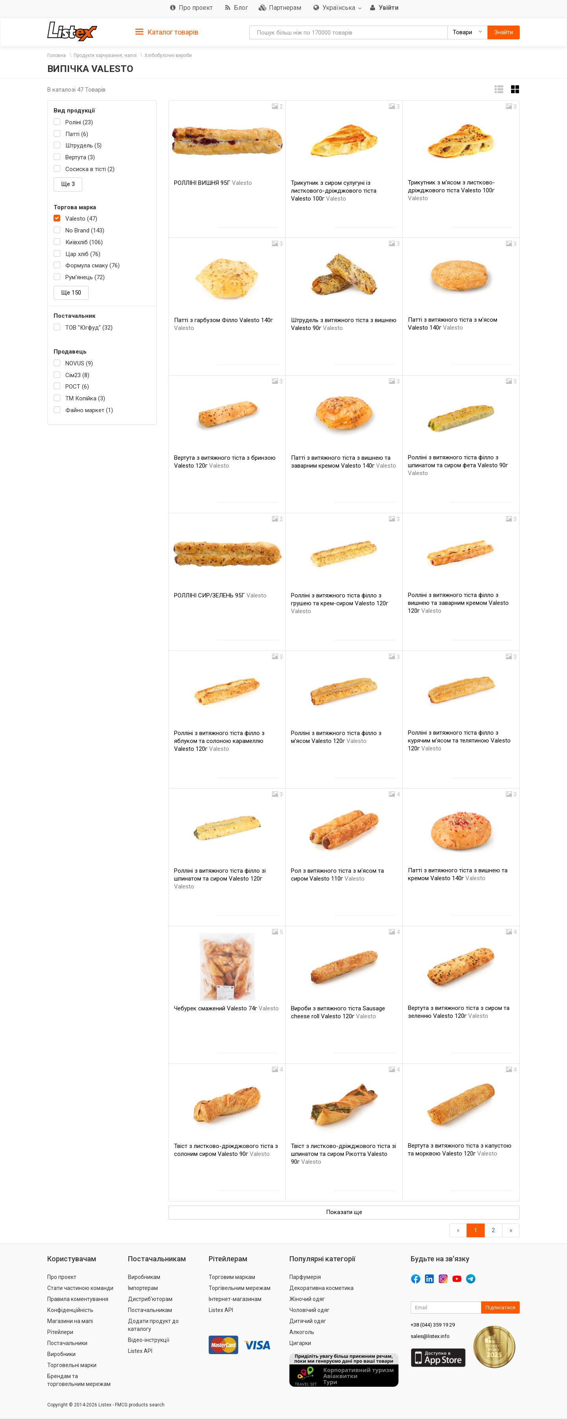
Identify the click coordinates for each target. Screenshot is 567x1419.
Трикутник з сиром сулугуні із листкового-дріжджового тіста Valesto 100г (333, 190)
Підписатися (500, 1307)
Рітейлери (60, 1332)
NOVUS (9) (79, 363)
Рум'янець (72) (85, 277)
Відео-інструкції (148, 1340)
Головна (56, 55)
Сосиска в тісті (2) (90, 169)
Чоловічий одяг (309, 1310)
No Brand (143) (84, 230)
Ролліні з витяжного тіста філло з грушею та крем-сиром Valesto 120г (339, 603)
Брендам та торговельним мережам (79, 1380)
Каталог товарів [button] (166, 32)
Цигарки (300, 1343)
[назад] (458, 1230)
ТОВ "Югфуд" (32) (89, 327)
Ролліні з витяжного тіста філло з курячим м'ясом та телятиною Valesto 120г (459, 740)
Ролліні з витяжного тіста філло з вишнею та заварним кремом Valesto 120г (458, 603)
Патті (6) (76, 134)
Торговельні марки (71, 1365)
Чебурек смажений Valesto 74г (226, 1008)
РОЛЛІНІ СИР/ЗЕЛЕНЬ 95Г (220, 595)
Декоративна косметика (321, 1288)
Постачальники (67, 1343)
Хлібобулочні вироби (168, 55)
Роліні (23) (79, 122)
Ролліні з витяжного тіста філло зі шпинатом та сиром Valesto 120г (220, 878)
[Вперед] (511, 1230)
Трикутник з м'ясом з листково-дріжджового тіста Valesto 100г (451, 190)
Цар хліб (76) (82, 254)
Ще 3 (68, 184)
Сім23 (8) (77, 375)
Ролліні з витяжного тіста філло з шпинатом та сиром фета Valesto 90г (458, 465)
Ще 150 (71, 292)
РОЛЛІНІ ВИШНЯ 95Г (213, 182)
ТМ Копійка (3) (85, 398)
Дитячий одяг (307, 1321)
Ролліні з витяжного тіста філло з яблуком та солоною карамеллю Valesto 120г (219, 741)
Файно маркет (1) (89, 410)
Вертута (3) (80, 157)
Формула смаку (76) (92, 265)
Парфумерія (305, 1277)
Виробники (61, 1354)
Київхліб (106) (84, 242)
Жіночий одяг (307, 1299)
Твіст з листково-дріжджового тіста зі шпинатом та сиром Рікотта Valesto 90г (343, 1154)
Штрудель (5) (83, 145)
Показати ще (344, 1212)
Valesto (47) (81, 218)
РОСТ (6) (77, 386)
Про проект (61, 1277)
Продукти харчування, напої (105, 55)
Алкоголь (301, 1332)
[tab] (167, 31)
